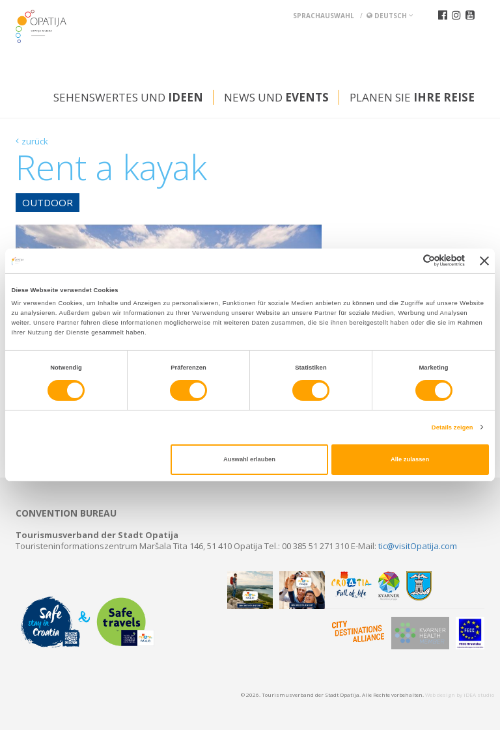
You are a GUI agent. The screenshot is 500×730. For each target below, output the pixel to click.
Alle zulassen (410, 459)
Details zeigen (452, 427)
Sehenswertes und (128, 97)
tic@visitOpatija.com (417, 546)
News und (276, 97)
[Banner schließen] (484, 260)
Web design (440, 694)
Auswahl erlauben (249, 459)
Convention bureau (66, 513)
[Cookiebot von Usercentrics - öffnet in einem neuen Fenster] (408, 260)
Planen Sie (412, 97)
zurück (34, 141)
